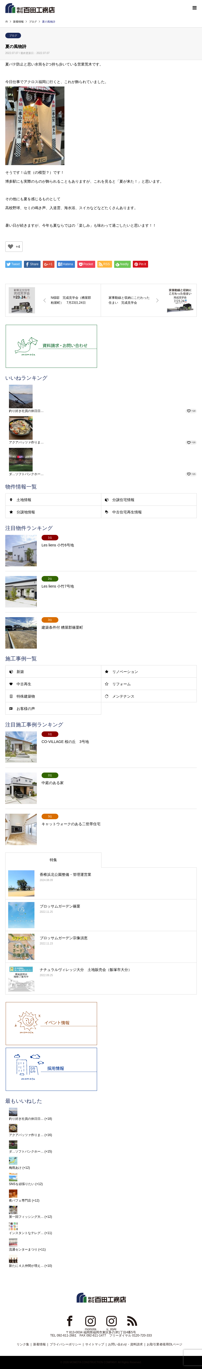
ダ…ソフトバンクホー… (26, 474)
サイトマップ (94, 1344)
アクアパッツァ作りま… (26, 442)
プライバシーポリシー (65, 1344)
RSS (132, 1321)
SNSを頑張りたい (21, 1184)
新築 (20, 672)
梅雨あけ (15, 1168)
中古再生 (24, 684)
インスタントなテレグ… (26, 1233)
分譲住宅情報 (123, 500)
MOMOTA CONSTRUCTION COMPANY (93, 1362)
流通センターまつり (23, 1249)
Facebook (69, 1321)
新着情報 (39, 1344)
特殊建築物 (26, 696)
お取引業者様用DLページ (164, 1344)
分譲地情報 (26, 512)
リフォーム (121, 684)
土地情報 (24, 500)
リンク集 (23, 1344)
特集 (53, 860)
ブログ (13, 35)
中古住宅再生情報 (127, 512)
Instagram (90, 1321)
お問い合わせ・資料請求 (125, 1344)
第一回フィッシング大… (26, 1217)
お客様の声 (26, 709)
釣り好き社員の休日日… (26, 411)
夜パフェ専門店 (20, 1200)
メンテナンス (123, 696)
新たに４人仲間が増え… (26, 1266)
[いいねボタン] (10, 247)
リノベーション (125, 672)
